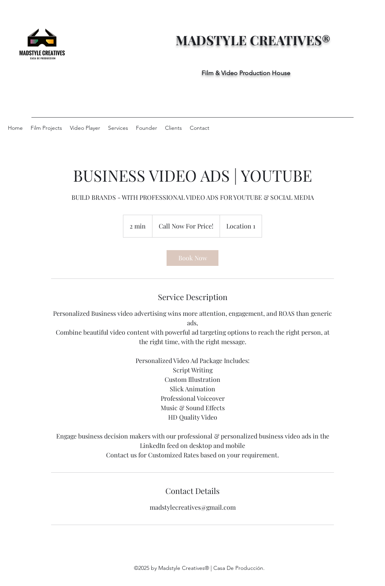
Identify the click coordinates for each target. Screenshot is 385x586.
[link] (192, 258)
